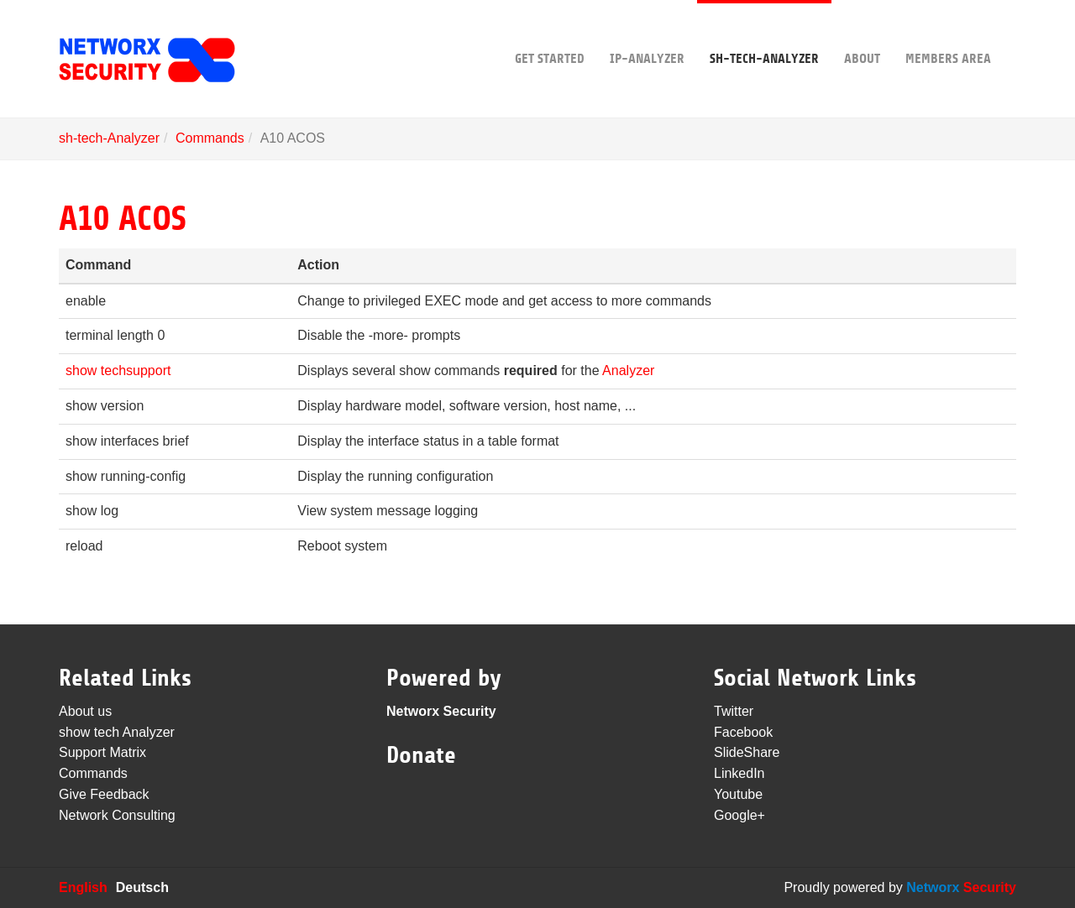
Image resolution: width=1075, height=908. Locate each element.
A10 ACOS (122, 219)
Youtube (738, 794)
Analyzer (628, 370)
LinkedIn (739, 773)
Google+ (739, 815)
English (83, 887)
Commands (210, 138)
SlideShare (746, 752)
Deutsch (142, 887)
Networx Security (441, 711)
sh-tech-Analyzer (764, 33)
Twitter (733, 711)
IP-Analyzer (647, 33)
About (862, 33)
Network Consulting (117, 815)
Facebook (743, 732)
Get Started (549, 33)
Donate (421, 755)
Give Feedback (104, 794)
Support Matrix (102, 752)
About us (85, 711)
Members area (948, 33)
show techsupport (118, 370)
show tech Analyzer (117, 732)
